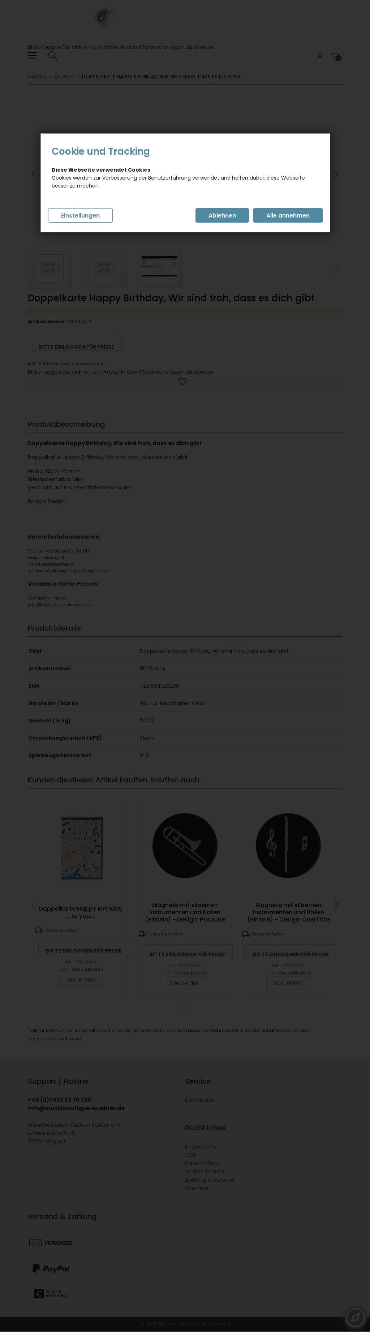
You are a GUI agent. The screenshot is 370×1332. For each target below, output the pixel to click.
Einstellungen (80, 215)
